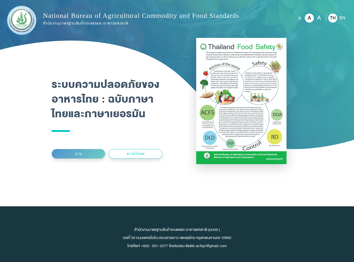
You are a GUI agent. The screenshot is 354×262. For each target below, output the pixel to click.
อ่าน (78, 154)
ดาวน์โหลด (135, 154)
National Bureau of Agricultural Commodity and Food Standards (141, 19)
